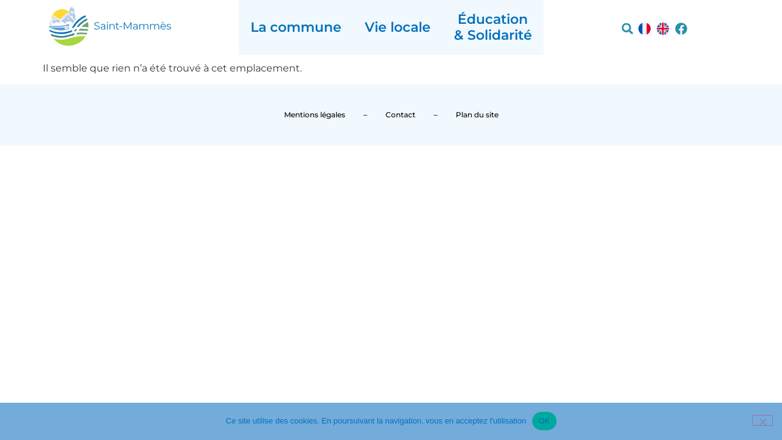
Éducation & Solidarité (493, 27)
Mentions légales (314, 114)
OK (544, 420)
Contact (400, 114)
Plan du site (477, 114)
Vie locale (398, 27)
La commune (296, 27)
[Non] (762, 420)
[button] (627, 28)
